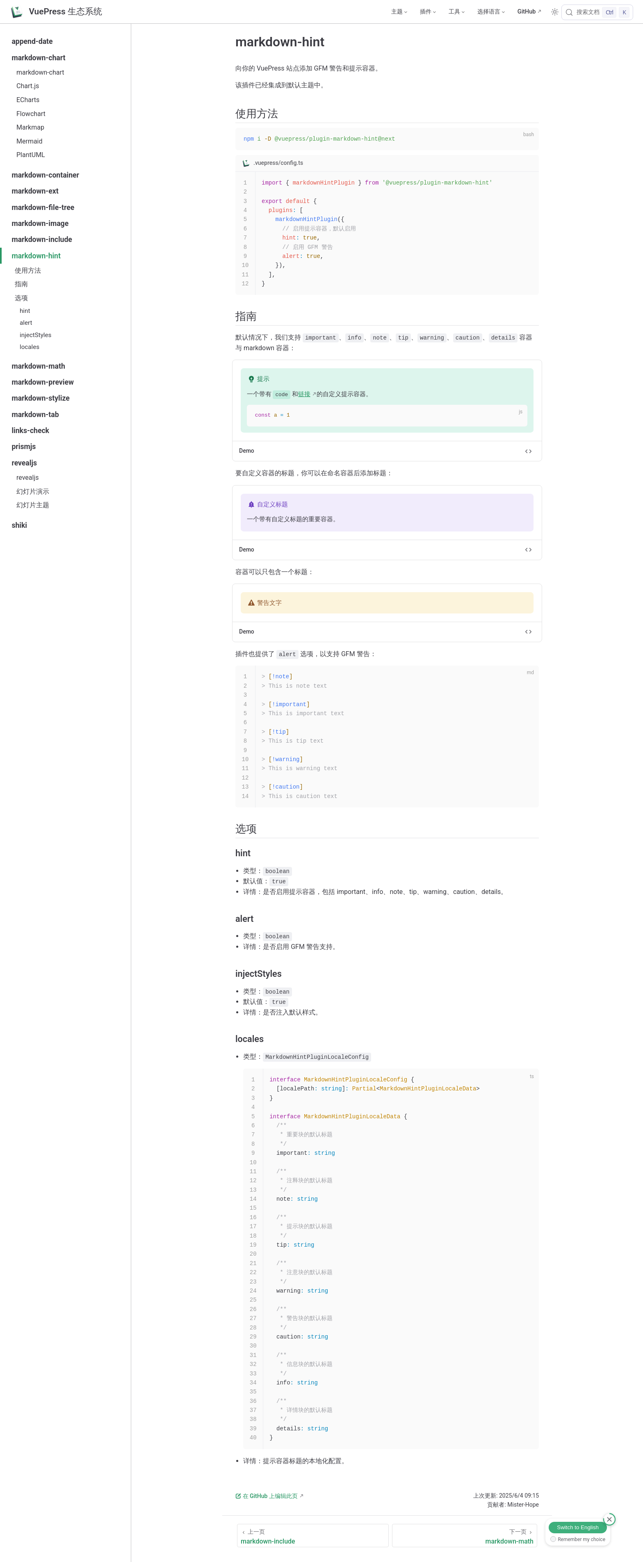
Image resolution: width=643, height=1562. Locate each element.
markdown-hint (35, 256)
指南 (21, 284)
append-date (31, 41)
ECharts (27, 100)
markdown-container (45, 175)
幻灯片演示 (32, 491)
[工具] (456, 11)
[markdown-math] (464, 1535)
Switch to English (578, 1527)
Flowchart (31, 114)
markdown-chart (38, 58)
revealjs (24, 463)
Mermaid (29, 141)
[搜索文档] (597, 12)
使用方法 (28, 270)
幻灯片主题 (32, 505)
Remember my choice (581, 1539)
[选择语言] (491, 11)
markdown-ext (34, 191)
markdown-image (39, 223)
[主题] (399, 11)
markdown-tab (35, 414)
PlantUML (30, 155)
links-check (30, 430)
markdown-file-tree (42, 207)
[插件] (427, 11)
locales (29, 347)
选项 (21, 298)
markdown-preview (42, 382)
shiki (19, 525)
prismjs (23, 446)
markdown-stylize (40, 398)
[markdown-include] (313, 1535)
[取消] (609, 1519)
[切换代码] (528, 451)
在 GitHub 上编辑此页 (266, 1496)
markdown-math (38, 366)
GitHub (527, 11)
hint (25, 311)
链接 (304, 394)
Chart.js (27, 86)
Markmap (30, 127)
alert (26, 322)
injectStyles (35, 335)
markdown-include (41, 239)
